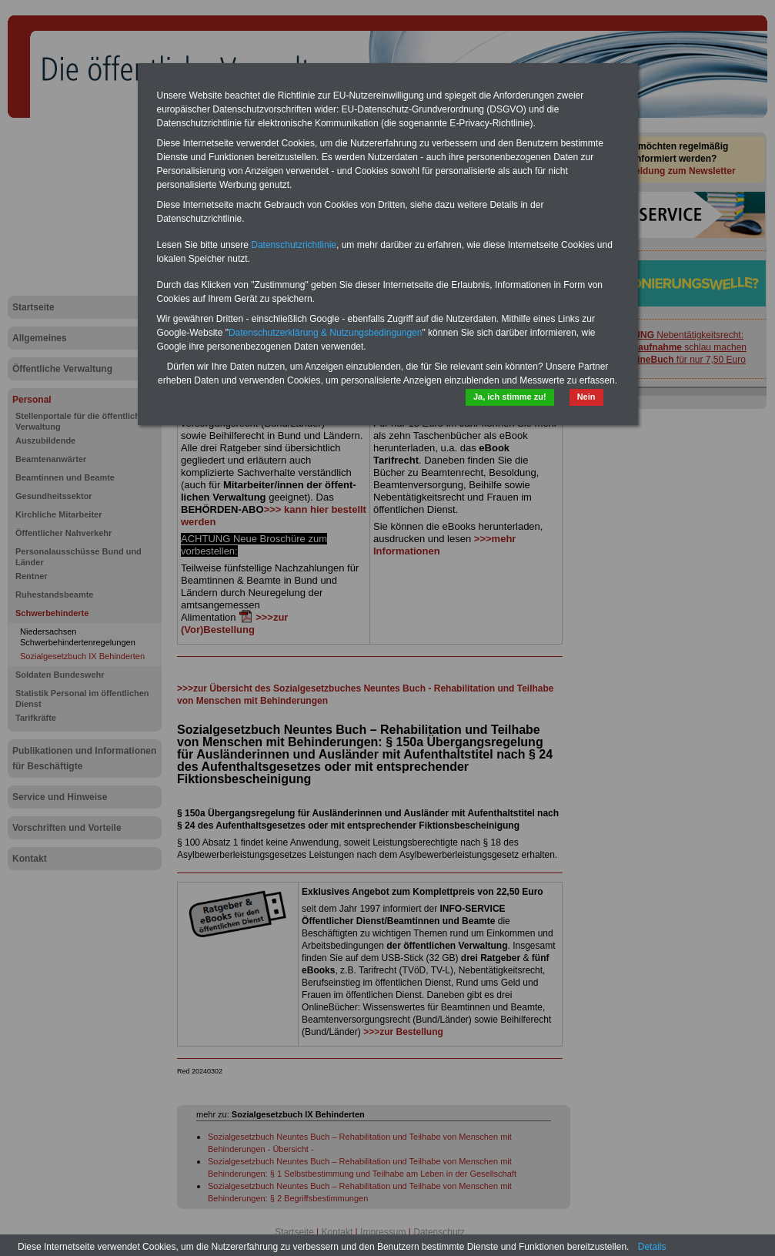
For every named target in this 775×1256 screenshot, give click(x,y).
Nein (586, 396)
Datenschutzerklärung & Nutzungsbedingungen (326, 332)
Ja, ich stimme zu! (509, 396)
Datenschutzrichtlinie (293, 244)
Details (652, 1246)
